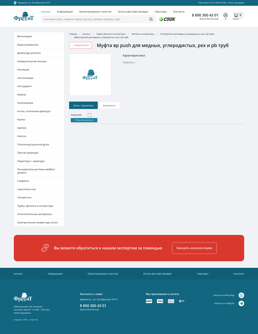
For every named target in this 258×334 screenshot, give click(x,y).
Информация (65, 11)
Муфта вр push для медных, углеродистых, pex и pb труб (101, 37)
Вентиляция (24, 36)
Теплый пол (24, 197)
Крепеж (21, 127)
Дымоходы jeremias (29, 52)
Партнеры (161, 11)
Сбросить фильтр (84, 120)
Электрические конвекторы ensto (37, 222)
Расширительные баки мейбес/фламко (36, 171)
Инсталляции (25, 78)
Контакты (178, 11)
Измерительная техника (32, 61)
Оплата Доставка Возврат (133, 11)
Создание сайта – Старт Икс (26, 319)
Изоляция (23, 69)
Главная (73, 34)
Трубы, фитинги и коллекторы (110, 34)
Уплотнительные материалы (34, 214)
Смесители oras (26, 189)
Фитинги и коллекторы (143, 34)
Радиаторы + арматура (31, 161)
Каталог (46, 11)
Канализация (25, 102)
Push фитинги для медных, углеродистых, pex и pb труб (187, 34)
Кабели (21, 94)
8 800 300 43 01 (205, 15)
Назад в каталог (81, 45)
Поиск (151, 19)
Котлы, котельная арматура (34, 111)
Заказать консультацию (194, 248)
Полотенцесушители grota (33, 144)
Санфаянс (23, 180)
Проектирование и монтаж (95, 11)
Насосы (21, 136)
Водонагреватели (28, 44)
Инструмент (24, 86)
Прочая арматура (27, 152)
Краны (21, 119)
